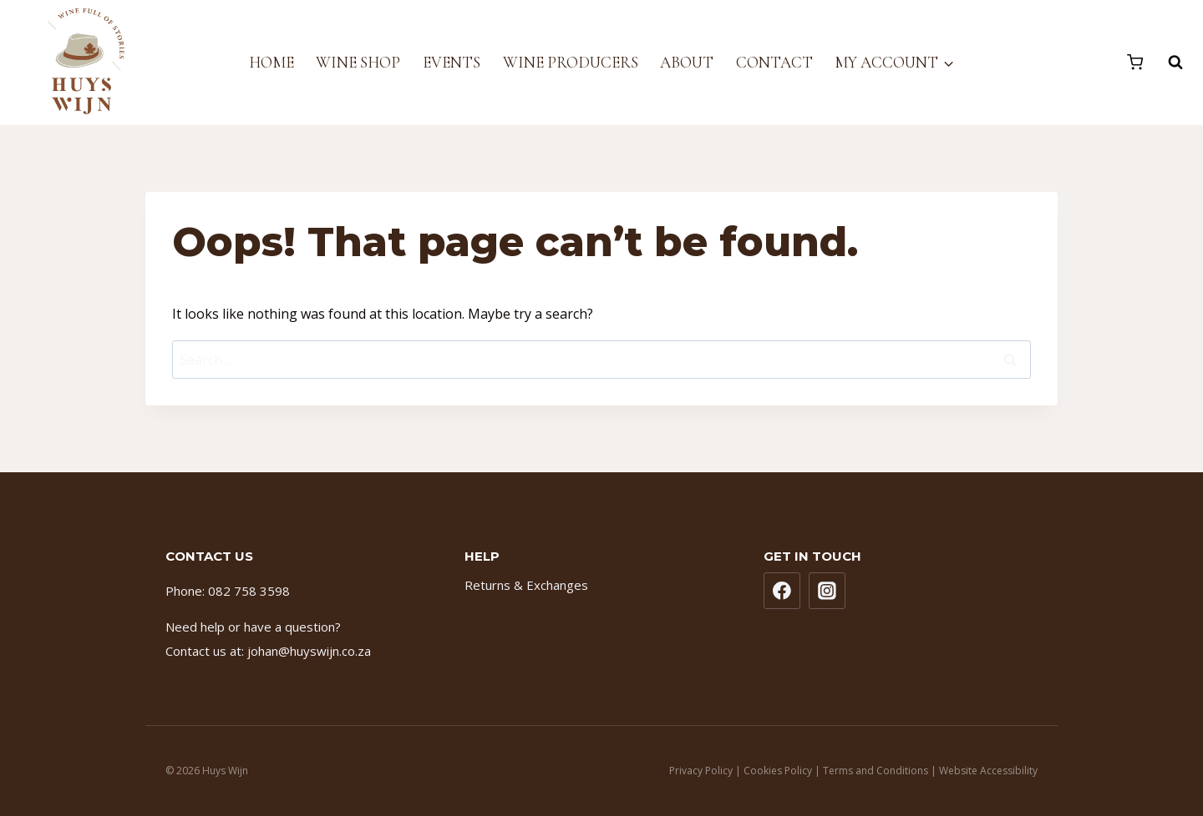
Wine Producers (570, 62)
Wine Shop (358, 62)
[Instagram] (827, 590)
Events (451, 62)
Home (271, 62)
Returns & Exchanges (526, 585)
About (686, 62)
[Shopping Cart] (1135, 62)
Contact (774, 62)
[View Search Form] (1167, 62)
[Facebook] (782, 590)
